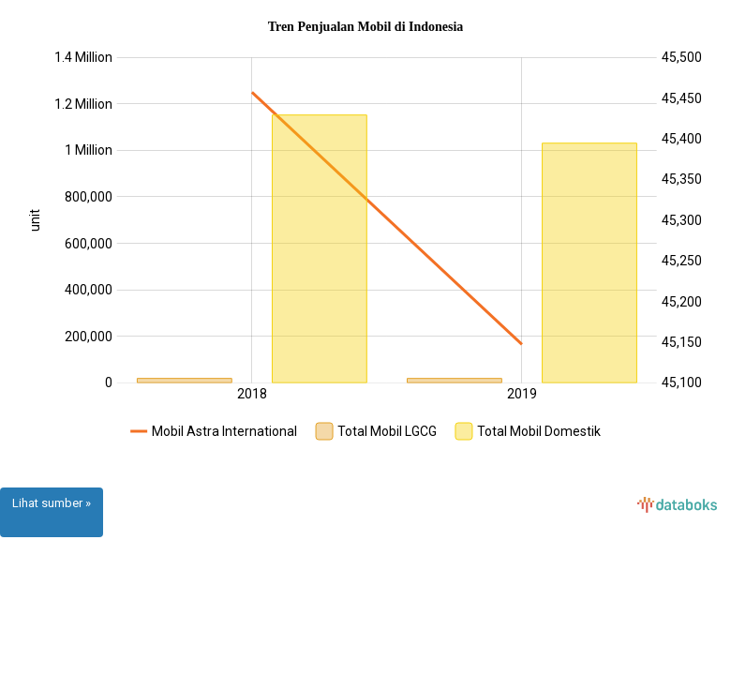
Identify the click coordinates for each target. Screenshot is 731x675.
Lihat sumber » (51, 503)
